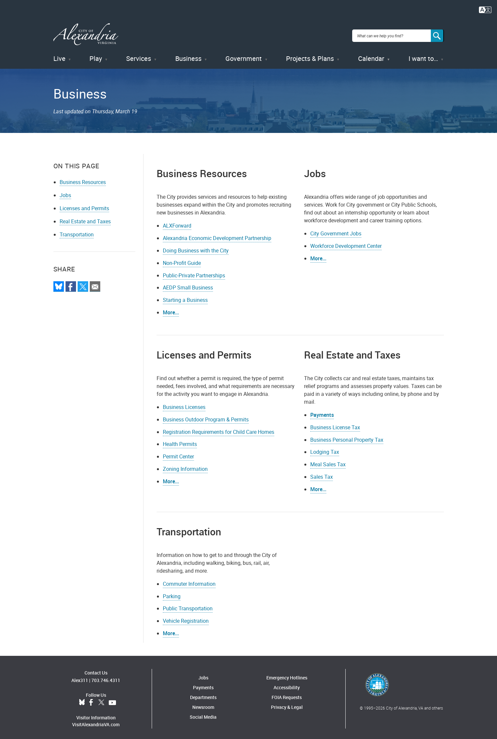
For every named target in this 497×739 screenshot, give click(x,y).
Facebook (91, 699)
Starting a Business (185, 297)
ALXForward (177, 222)
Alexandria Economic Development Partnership (217, 235)
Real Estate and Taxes (85, 218)
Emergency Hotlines (286, 675)
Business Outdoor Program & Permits (206, 416)
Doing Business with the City (196, 247)
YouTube (112, 699)
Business (188, 55)
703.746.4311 (105, 677)
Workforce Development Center (346, 243)
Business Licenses (184, 404)
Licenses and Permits (84, 205)
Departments (203, 694)
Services (138, 55)
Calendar (371, 55)
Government (243, 55)
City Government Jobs (335, 230)
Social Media (203, 714)
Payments (322, 412)
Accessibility (287, 684)
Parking (172, 593)
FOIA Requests (287, 694)
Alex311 (79, 677)
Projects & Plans (310, 55)
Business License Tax (335, 424)
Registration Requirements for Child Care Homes (218, 428)
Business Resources (83, 179)
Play (95, 55)
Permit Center (178, 453)
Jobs (65, 192)
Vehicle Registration (186, 617)
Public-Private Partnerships (194, 272)
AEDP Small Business (188, 284)
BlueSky (82, 699)
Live (59, 55)
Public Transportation (188, 605)
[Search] (437, 34)
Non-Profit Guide (182, 259)
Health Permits (180, 441)
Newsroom (203, 704)
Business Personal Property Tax (346, 436)
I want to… (423, 55)
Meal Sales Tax (328, 461)
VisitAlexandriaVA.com (96, 721)
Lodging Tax (324, 449)
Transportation (77, 231)
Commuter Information (189, 580)
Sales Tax (321, 473)
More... (318, 255)
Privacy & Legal (287, 704)
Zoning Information (185, 466)
